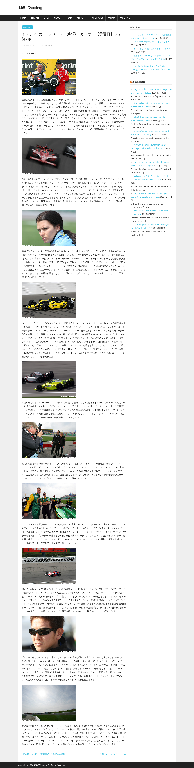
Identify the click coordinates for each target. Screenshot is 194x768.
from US (124, 18)
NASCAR (58, 18)
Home (23, 18)
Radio (69, 18)
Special (81, 18)
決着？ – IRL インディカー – (112, 754)
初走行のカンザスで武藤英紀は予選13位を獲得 (44, 754)
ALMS (46, 18)
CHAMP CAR (97, 18)
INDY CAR (35, 18)
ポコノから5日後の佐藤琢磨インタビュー (152, 48)
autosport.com (138, 81)
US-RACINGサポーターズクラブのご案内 (152, 41)
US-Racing (32, 7)
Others (111, 18)
